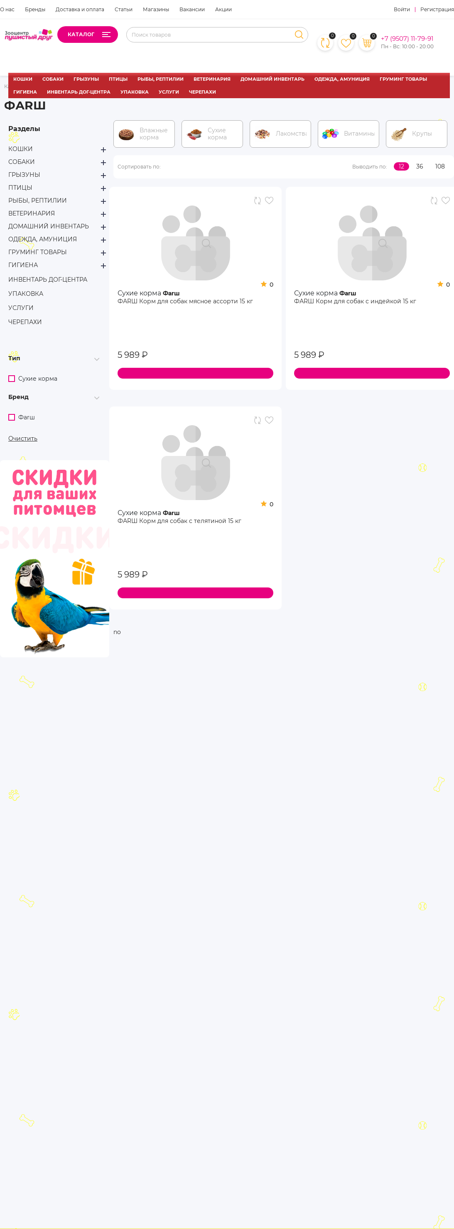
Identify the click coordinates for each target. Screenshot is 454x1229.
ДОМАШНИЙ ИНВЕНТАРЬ (272, 79)
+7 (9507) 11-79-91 (407, 38)
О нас (7, 9)
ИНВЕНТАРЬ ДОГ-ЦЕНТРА (78, 92)
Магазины (156, 9)
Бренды (35, 9)
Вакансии (192, 9)
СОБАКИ (53, 79)
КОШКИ (22, 79)
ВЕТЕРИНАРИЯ (212, 79)
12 (401, 166)
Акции (223, 9)
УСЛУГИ (169, 92)
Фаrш (171, 293)
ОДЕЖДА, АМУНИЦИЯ (342, 79)
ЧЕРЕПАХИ (202, 92)
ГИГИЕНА (25, 92)
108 (440, 166)
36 (419, 166)
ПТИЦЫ (118, 79)
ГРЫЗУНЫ (86, 79)
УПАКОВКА (134, 92)
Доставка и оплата (80, 9)
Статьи (124, 9)
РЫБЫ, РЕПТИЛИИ (160, 79)
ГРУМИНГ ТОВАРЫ (403, 79)
